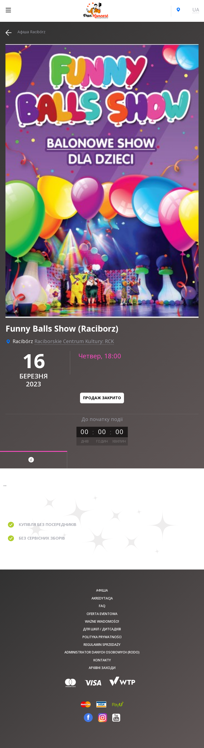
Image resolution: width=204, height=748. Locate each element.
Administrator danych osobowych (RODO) (102, 652)
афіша (102, 590)
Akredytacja (102, 598)
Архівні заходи (102, 667)
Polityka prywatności (102, 637)
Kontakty (102, 660)
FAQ (102, 606)
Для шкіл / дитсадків (102, 629)
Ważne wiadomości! (102, 621)
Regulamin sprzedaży (102, 644)
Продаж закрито (102, 397)
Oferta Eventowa (102, 613)
